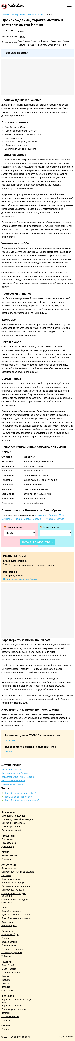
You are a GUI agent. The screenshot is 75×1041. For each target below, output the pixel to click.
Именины (6, 859)
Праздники (7, 839)
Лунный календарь (11, 911)
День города (7, 846)
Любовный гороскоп (11, 879)
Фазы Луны (7, 922)
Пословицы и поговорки (13, 1009)
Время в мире (8, 945)
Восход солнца (9, 942)
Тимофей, (49, 519)
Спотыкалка (7, 990)
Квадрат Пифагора (11, 972)
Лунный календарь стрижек (15, 914)
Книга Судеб (7, 965)
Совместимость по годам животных (14, 900)
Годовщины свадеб (11, 830)
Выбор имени (9, 855)
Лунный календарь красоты (15, 918)
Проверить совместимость (37, 541)
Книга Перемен (9, 969)
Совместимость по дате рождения (13, 894)
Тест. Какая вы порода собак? (20, 793)
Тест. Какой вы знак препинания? (22, 800)
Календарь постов (10, 826)
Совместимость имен (12, 890)
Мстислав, (6, 519)
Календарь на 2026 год (13, 816)
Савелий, (38, 519)
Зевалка (5, 987)
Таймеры (6, 956)
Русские (9, 751)
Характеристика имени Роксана (17, 777)
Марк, (62, 515)
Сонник (5, 1029)
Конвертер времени (11, 952)
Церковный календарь (13, 823)
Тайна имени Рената (12, 784)
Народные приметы (11, 1006)
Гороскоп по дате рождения (15, 886)
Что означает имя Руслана (15, 773)
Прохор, (18, 519)
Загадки (5, 1013)
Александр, (41, 515)
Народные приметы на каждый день (17, 1000)
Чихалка (5, 976)
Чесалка (5, 980)
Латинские (10, 740)
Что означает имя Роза (13, 780)
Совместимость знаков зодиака (17, 872)
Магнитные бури (10, 934)
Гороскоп (6, 875)
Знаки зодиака (8, 868)
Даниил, (53, 515)
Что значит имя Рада (12, 769)
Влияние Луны (9, 925)
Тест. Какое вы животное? (18, 797)
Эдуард (60, 519)
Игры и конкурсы (10, 1016)
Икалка (5, 983)
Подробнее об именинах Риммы (20, 579)
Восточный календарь (12, 882)
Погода (5, 938)
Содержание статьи (17, 53)
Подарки (5, 1020)
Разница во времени (12, 949)
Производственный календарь (17, 819)
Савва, (27, 519)
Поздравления (8, 843)
